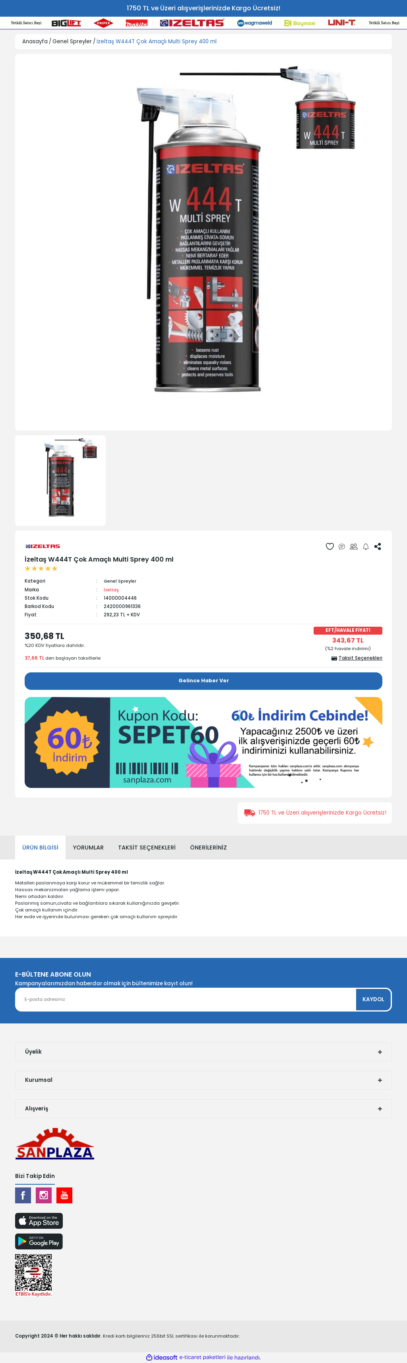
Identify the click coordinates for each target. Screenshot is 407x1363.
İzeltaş (112, 590)
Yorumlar (88, 847)
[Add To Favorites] (330, 546)
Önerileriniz (208, 847)
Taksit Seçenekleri (147, 847)
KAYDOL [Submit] (373, 999)
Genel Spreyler (121, 581)
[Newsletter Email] (203, 1000)
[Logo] (55, 1143)
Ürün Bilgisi (40, 847)
